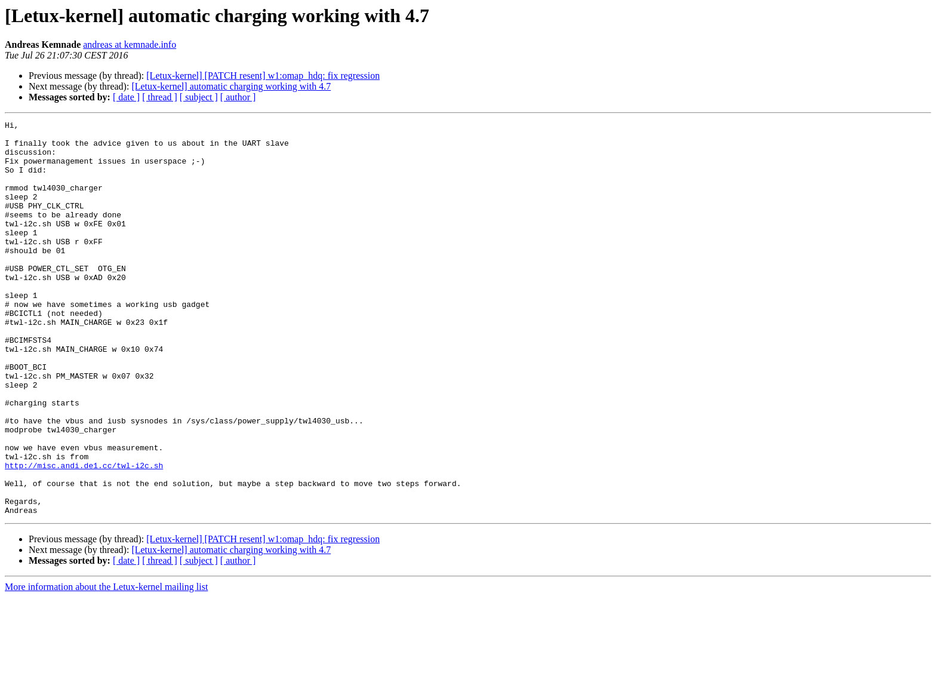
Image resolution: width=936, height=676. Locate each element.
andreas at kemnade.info (129, 44)
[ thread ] (159, 97)
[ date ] (126, 97)
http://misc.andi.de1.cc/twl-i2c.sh (84, 535)
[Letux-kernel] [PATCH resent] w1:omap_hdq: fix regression (263, 75)
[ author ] (238, 97)
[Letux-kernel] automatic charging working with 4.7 (231, 86)
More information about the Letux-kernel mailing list (106, 665)
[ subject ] (199, 97)
